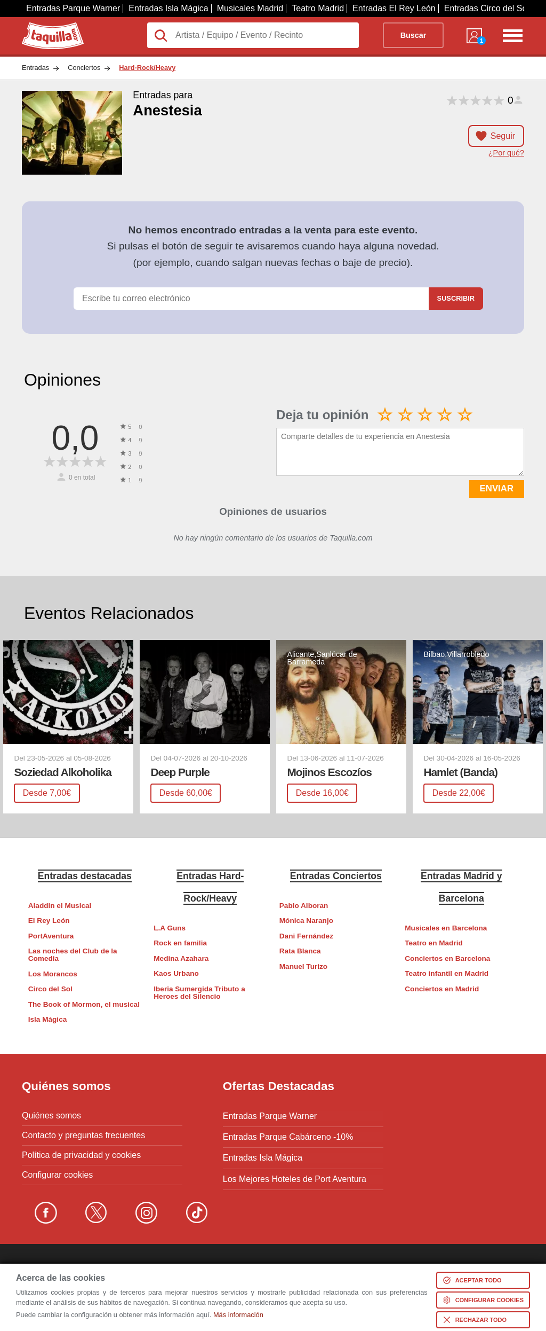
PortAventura (51, 936)
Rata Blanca (300, 951)
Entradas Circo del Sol (486, 8)
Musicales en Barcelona (446, 928)
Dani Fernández (306, 936)
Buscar (413, 35)
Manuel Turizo (303, 966)
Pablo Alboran (303, 906)
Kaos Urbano (176, 973)
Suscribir (456, 298)
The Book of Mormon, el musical (84, 1004)
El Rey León (49, 921)
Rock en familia (180, 943)
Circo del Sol (50, 989)
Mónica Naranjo (306, 921)
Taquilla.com (45, 26)
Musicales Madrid (250, 8)
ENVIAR (496, 488)
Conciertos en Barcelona (447, 958)
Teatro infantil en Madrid (446, 973)
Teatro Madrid (318, 8)
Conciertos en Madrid (442, 989)
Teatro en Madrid (434, 943)
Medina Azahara (181, 958)
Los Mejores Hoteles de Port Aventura (294, 1175)
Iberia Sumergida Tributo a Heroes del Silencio (199, 992)
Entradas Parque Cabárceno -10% (288, 1135)
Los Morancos (52, 974)
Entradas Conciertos (336, 876)
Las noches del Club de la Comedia (72, 954)
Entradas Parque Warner (73, 8)
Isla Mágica (47, 1019)
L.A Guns (170, 928)
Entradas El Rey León (394, 8)
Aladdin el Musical (60, 906)
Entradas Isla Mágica (168, 8)
